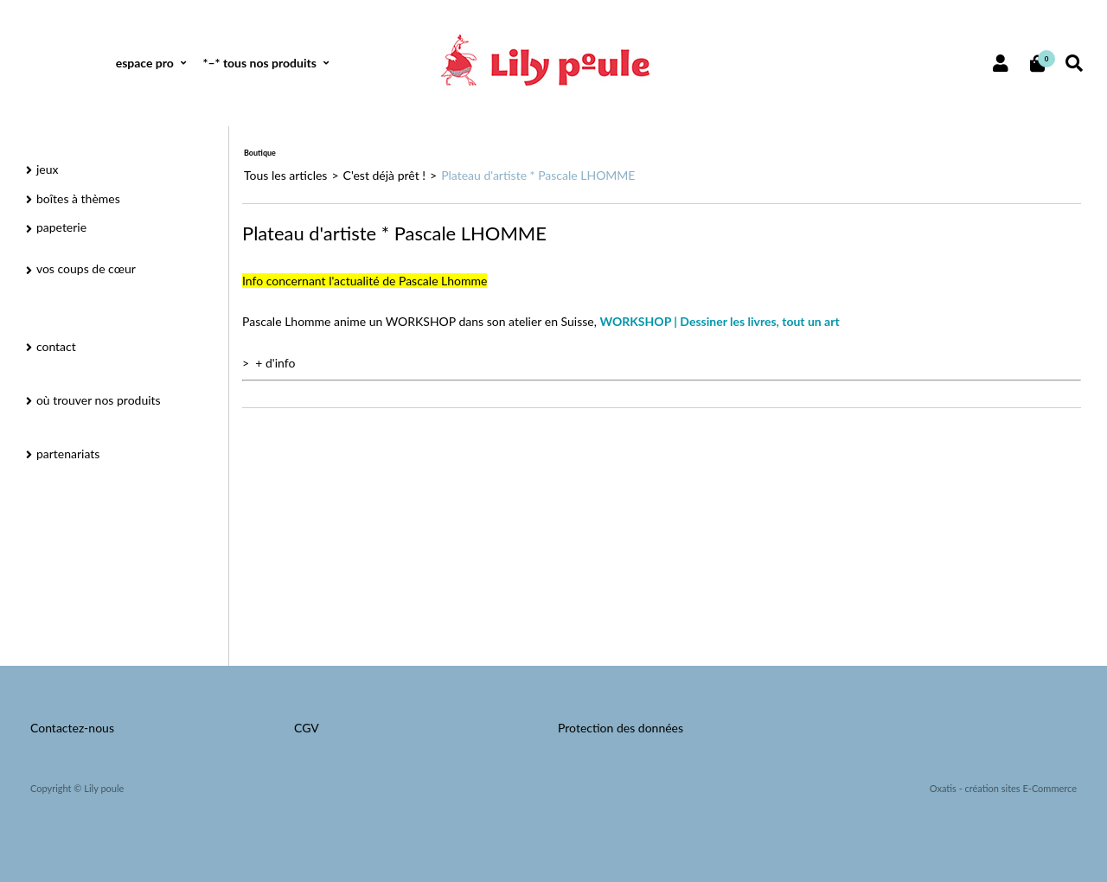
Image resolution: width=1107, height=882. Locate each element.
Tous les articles (285, 175)
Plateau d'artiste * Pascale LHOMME (538, 175)
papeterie (61, 227)
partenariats (67, 453)
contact (56, 346)
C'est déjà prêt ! (384, 175)
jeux (47, 169)
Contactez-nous (72, 727)
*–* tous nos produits (259, 62)
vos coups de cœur (86, 268)
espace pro (145, 62)
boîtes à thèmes (78, 198)
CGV (306, 727)
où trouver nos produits (98, 400)
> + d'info (268, 362)
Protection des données (620, 727)
